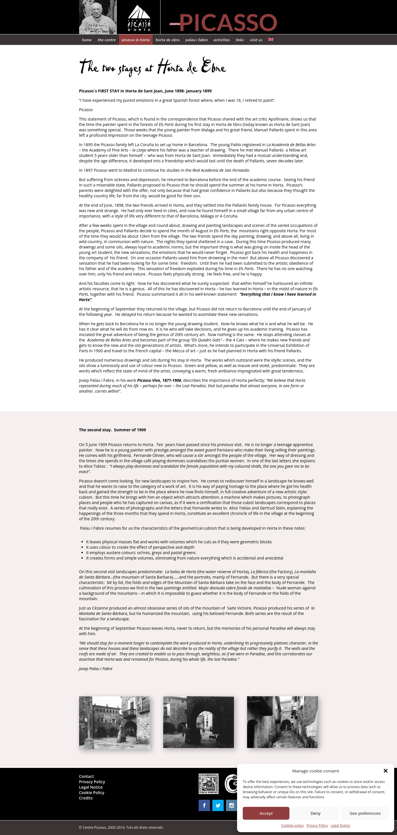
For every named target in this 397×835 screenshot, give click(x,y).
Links (240, 39)
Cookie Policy (91, 792)
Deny (315, 813)
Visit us (256, 39)
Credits (86, 798)
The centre (107, 39)
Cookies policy (292, 825)
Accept (266, 813)
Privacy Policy (317, 825)
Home (87, 39)
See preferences (365, 813)
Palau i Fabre (197, 39)
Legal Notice (340, 825)
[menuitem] (271, 39)
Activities (222, 39)
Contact (86, 776)
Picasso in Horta (136, 39)
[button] (385, 771)
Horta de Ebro (168, 39)
